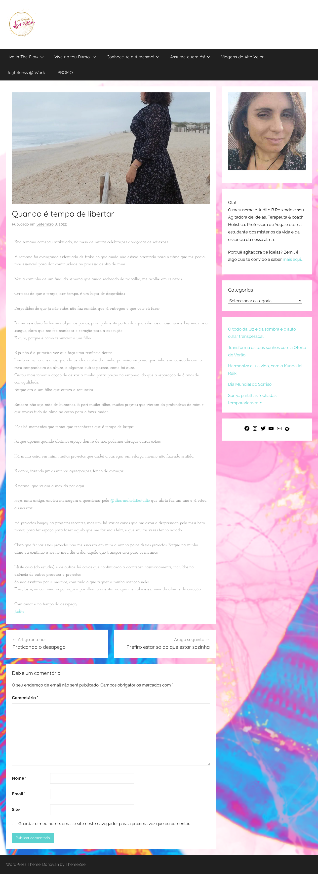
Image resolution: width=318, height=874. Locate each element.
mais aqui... (293, 259)
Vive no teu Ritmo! (75, 56)
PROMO (65, 72)
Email (19, 793)
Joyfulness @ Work (25, 72)
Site (16, 809)
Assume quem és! (190, 56)
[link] (19, 611)
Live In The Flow (25, 56)
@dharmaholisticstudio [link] (130, 500)
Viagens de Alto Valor (242, 56)
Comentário (25, 697)
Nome (19, 778)
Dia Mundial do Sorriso (250, 384)
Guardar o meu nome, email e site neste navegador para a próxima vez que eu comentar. (104, 823)
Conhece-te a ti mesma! (133, 56)
